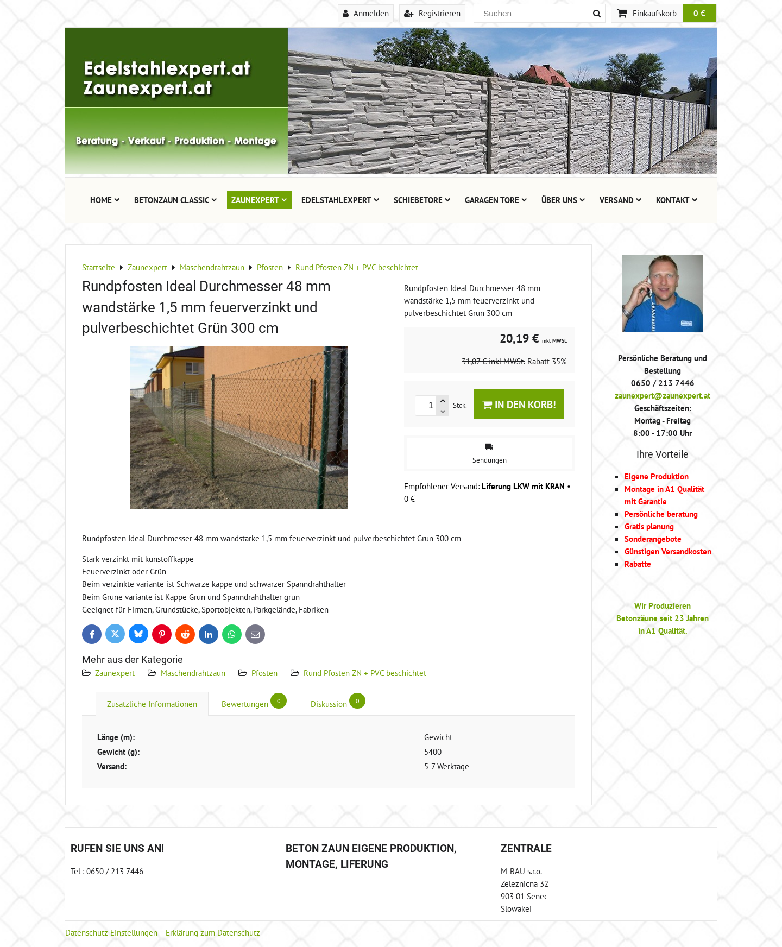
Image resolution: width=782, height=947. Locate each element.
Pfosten (264, 672)
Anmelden (366, 13)
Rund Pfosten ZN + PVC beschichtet (365, 672)
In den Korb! (519, 404)
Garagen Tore (496, 199)
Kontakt (677, 199)
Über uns (563, 199)
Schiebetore (422, 199)
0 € (699, 13)
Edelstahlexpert (340, 199)
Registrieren (432, 13)
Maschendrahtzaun (193, 672)
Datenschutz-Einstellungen (111, 932)
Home (105, 199)
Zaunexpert (259, 199)
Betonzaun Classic (175, 199)
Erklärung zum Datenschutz (213, 932)
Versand (621, 199)
